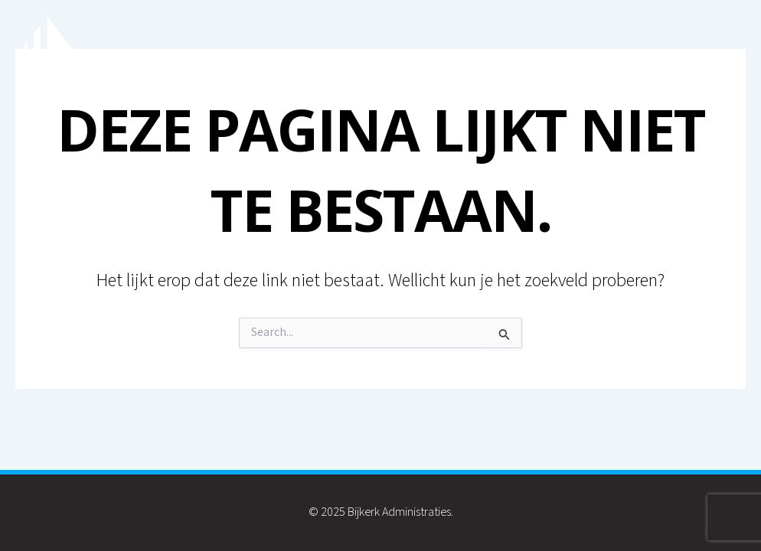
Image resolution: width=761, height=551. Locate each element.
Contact (703, 60)
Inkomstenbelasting (578, 60)
